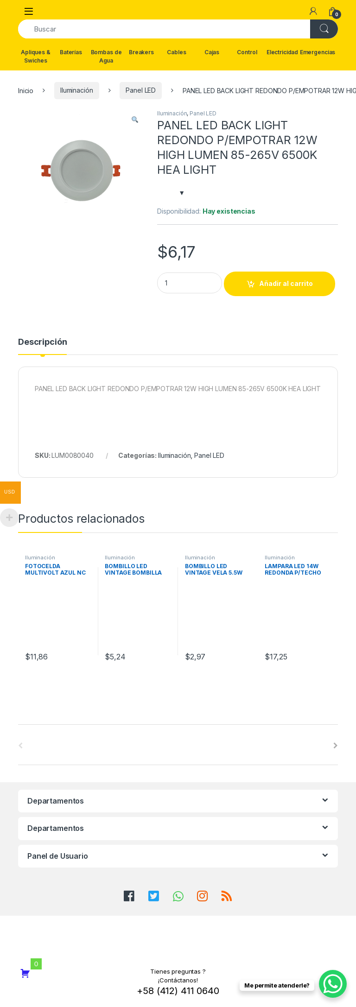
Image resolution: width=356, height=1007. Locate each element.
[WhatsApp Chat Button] (333, 984)
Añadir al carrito (286, 283)
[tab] (42, 346)
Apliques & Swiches (36, 56)
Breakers (141, 52)
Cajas (211, 52)
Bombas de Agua (106, 56)
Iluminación (76, 90)
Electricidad (282, 52)
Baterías (71, 52)
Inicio (25, 90)
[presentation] (335, 745)
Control (247, 52)
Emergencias (317, 52)
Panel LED (141, 90)
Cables (176, 52)
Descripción (42, 342)
